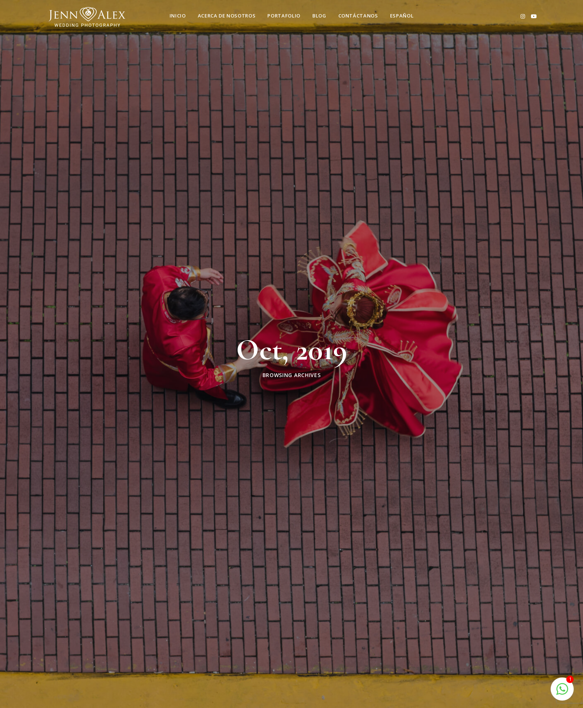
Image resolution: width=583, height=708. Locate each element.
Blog (319, 15)
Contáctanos (358, 15)
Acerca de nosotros (227, 15)
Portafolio (283, 15)
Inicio (178, 15)
